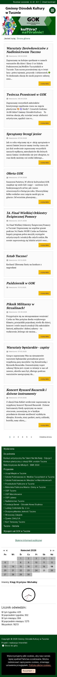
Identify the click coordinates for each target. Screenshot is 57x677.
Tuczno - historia (11, 526)
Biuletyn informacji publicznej (28, 540)
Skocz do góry (10, 646)
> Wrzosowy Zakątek (13, 515)
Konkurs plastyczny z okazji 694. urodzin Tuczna (25, 461)
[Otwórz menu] (53, 10)
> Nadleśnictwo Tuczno (14, 501)
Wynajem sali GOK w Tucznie (17, 531)
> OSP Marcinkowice (13, 494)
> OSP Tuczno (10, 491)
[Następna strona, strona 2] (31, 437)
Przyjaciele (8, 469)
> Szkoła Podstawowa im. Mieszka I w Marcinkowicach (28, 480)
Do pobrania (9, 454)
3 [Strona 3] (18, 437)
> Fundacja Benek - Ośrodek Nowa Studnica (23, 504)
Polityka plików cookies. (40, 665)
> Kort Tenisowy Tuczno (14, 522)
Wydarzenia (9, 449)
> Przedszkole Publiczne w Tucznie (19, 484)
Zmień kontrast (49, 2)
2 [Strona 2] (13, 437)
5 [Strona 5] (26, 437)
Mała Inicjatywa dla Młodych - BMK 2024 (21, 465)
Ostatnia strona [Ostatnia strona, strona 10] (45, 437)
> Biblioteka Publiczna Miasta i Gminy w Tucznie (25, 487)
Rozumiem (28, 671)
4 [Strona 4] (22, 437)
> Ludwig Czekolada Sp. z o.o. (17, 508)
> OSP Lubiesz (10, 498)
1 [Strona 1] (9, 437)
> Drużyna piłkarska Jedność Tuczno (20, 511)
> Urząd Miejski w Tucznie (15, 473)
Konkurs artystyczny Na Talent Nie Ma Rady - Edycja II (27, 458)
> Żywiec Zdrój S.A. (12, 518)
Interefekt (23, 643)
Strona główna (23, 38)
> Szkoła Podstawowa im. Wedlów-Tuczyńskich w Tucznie (29, 477)
